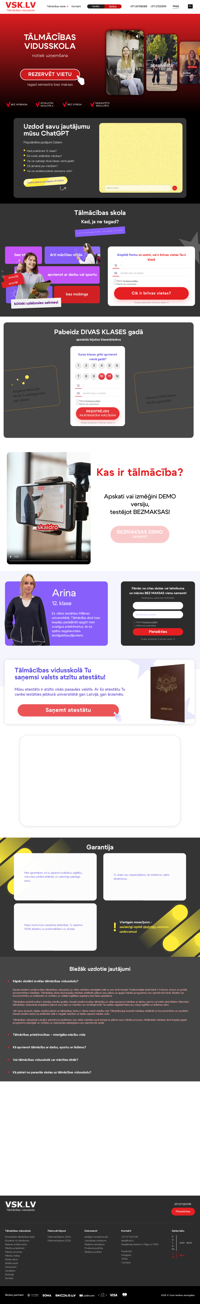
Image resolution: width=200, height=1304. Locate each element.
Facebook (125, 1251)
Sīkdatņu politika (93, 1251)
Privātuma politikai (130, 281)
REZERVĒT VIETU (50, 74)
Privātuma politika (94, 1248)
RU (190, 6)
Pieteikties (180, 1212)
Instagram (125, 1254)
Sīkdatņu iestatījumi (94, 1244)
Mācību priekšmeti (18, 1248)
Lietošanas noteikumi (95, 1241)
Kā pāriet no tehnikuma (20, 1241)
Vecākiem (14, 1269)
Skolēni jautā (15, 1262)
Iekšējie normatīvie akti (96, 1237)
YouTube (124, 1262)
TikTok (123, 1258)
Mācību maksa (16, 1255)
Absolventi (14, 1266)
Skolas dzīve (15, 1259)
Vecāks (95, 6)
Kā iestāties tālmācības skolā (23, 1237)
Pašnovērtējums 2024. (61, 1237)
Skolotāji (13, 1273)
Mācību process (17, 1251)
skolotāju (149, 927)
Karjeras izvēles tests (19, 1244)
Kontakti (76, 6)
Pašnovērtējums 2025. (61, 1241)
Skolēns (113, 6)
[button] (57, 6)
